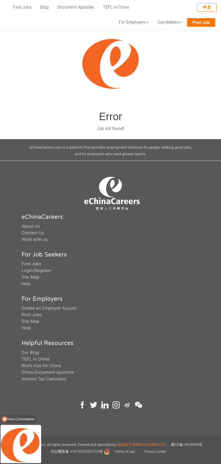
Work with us (35, 239)
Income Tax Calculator (44, 378)
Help (26, 283)
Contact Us (33, 232)
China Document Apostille (48, 372)
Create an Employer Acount (49, 308)
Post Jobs (32, 314)
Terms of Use (125, 452)
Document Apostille (75, 7)
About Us (31, 226)
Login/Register (36, 270)
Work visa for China (41, 365)
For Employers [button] (134, 22)
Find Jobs (22, 7)
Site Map (30, 277)
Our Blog (30, 352)
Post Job (201, 22)
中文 (207, 7)
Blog (44, 7)
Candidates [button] (170, 22)
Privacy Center (155, 452)
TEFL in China (116, 7)
